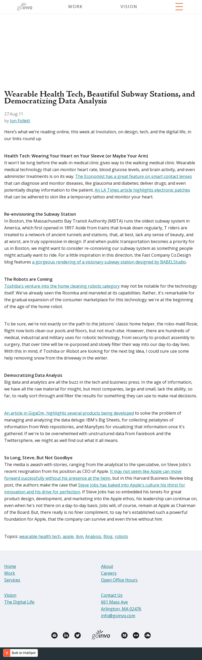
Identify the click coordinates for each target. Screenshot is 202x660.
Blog (108, 536)
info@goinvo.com (118, 616)
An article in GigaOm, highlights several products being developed (69, 413)
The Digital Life (19, 602)
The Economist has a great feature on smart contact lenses (133, 176)
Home (10, 566)
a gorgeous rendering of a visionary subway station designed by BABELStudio (109, 262)
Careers (109, 573)
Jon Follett (20, 121)
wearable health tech (39, 536)
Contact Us (112, 595)
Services (12, 580)
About (107, 566)
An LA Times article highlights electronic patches (142, 190)
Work (75, 6)
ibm (79, 536)
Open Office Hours (119, 580)
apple (68, 536)
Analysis (93, 536)
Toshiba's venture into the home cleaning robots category (62, 286)
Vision (128, 6)
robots (121, 536)
